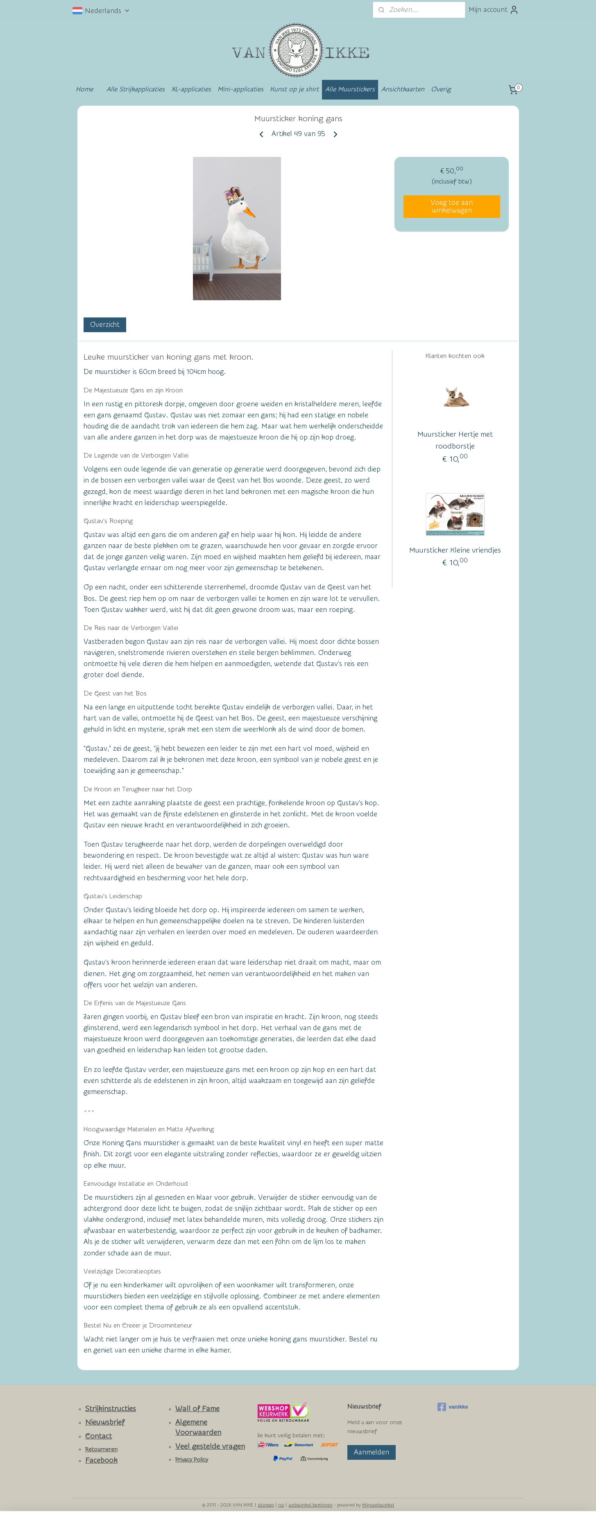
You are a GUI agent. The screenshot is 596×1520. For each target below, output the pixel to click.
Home (84, 89)
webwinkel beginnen (310, 1505)
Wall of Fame (197, 1408)
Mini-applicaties (240, 89)
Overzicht (104, 324)
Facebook (101, 1460)
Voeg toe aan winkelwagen (452, 206)
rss (281, 1505)
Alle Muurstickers (350, 89)
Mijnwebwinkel (378, 1505)
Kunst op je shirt (294, 89)
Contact (98, 1436)
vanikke (452, 1407)
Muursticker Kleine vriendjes (455, 550)
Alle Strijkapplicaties (136, 89)
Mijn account (494, 10)
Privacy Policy (191, 1460)
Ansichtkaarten (402, 89)
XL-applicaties (191, 89)
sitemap (266, 1505)
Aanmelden (371, 1452)
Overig (441, 89)
